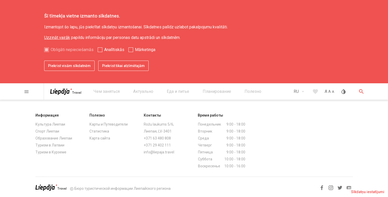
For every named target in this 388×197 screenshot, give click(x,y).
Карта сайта (99, 138)
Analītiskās (114, 49)
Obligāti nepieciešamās (72, 49)
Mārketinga (145, 49)
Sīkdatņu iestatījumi (367, 192)
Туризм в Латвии (49, 145)
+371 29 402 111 (157, 145)
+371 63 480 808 (157, 138)
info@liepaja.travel (159, 152)
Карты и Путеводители (108, 124)
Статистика (99, 131)
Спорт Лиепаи (47, 131)
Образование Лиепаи (53, 138)
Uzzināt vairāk (57, 37)
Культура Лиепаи (50, 124)
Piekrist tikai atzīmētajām (123, 66)
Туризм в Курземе (50, 152)
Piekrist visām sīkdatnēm (69, 66)
